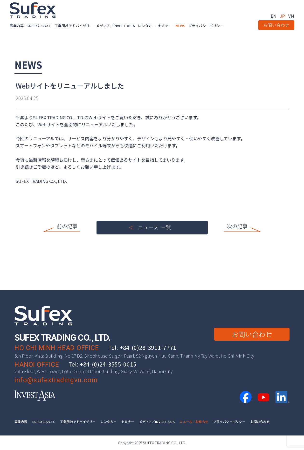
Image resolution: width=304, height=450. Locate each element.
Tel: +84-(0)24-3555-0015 (103, 364)
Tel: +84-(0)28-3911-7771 (142, 347)
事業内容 (17, 25)
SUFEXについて (39, 25)
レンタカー (146, 25)
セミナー (165, 25)
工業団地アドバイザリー (74, 25)
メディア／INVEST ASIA (115, 25)
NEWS (180, 25)
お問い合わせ (276, 25)
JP (282, 16)
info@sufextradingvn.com (56, 380)
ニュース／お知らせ (194, 421)
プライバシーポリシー (206, 25)
